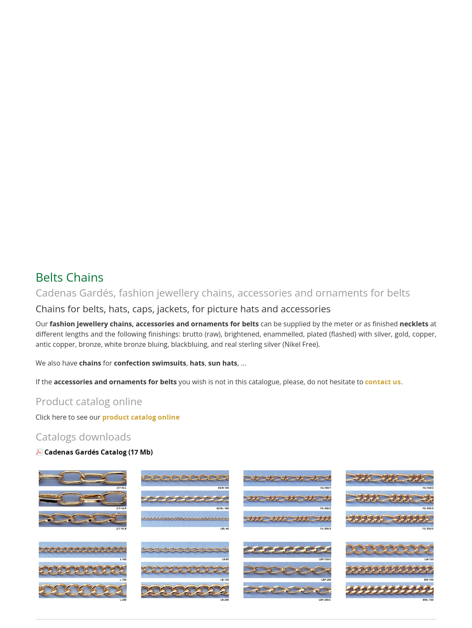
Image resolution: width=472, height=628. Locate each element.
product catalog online (141, 417)
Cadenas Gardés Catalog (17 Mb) (98, 452)
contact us (383, 381)
